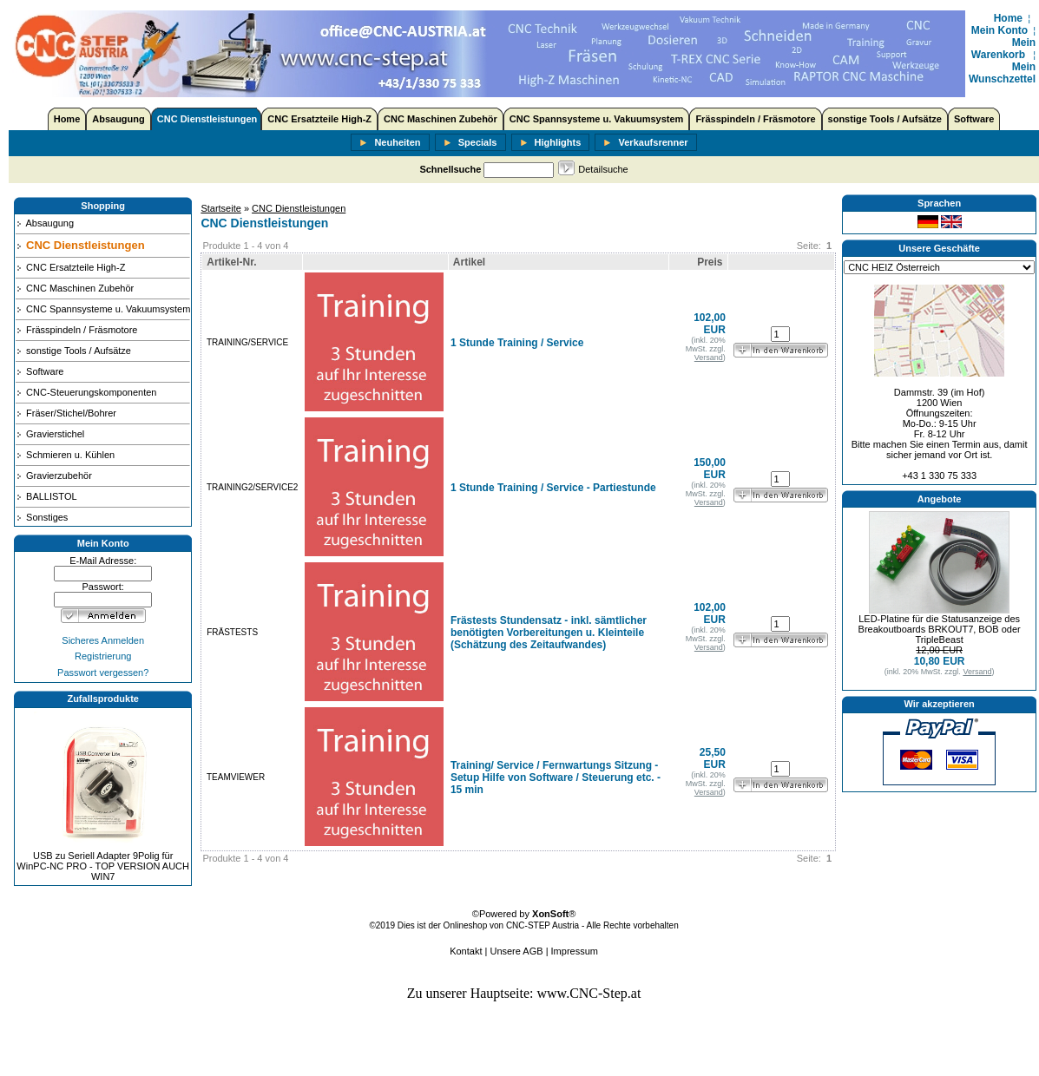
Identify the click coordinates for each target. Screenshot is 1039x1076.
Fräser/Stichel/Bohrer (66, 413)
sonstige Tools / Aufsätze (885, 119)
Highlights (551, 143)
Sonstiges (42, 517)
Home (1008, 18)
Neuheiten (389, 143)
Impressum (574, 951)
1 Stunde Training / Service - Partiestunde (553, 488)
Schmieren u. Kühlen (65, 454)
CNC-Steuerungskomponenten (86, 392)
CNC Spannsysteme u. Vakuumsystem (597, 119)
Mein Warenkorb (1003, 48)
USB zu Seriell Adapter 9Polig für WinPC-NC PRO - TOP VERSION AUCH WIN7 (102, 866)
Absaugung (118, 119)
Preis (709, 262)
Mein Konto (999, 30)
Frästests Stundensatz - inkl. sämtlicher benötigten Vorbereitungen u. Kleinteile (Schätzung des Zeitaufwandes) (548, 632)
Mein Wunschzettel (1002, 73)
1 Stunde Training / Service (516, 343)
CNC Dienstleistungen (207, 119)
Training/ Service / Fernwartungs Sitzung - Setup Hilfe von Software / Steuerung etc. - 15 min (555, 777)
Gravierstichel (50, 434)
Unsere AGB (516, 951)
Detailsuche (603, 169)
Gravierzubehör (54, 475)
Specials (470, 143)
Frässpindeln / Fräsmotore (755, 119)
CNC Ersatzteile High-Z (319, 119)
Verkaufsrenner (645, 143)
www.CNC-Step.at (589, 993)
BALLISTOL (46, 496)
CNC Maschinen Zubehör (440, 119)
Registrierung (103, 656)
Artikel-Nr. (231, 262)
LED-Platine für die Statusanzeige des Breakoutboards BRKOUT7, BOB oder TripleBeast (939, 629)
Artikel (469, 262)
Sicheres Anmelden (103, 640)
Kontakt (466, 951)
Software (974, 119)
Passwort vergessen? (102, 672)
